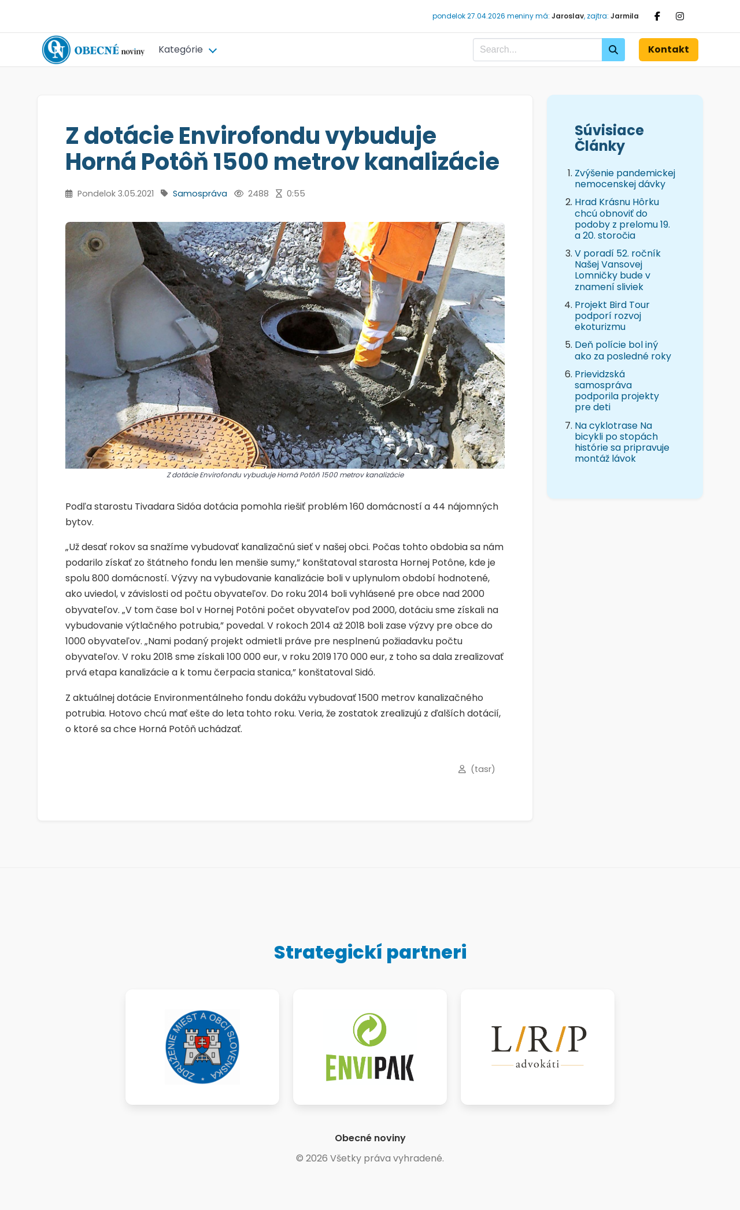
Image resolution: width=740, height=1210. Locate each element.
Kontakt (668, 49)
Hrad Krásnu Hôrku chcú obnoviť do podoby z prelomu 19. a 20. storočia (622, 218)
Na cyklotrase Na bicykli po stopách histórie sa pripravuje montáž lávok (622, 442)
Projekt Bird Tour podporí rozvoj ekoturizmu (612, 315)
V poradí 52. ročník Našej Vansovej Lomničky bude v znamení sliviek (618, 270)
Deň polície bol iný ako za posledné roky (623, 350)
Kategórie (180, 49)
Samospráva (200, 193)
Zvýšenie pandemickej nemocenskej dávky (625, 178)
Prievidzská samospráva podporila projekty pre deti (617, 391)
